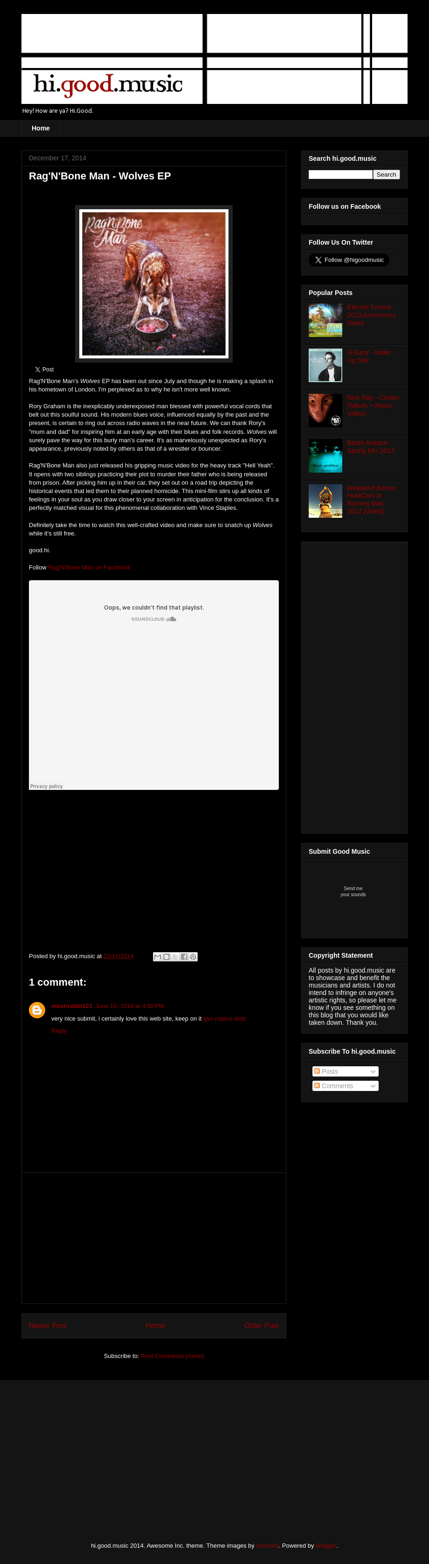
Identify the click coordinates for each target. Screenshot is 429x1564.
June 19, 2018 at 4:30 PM (129, 1005)
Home (41, 128)
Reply (59, 1030)
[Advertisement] (154, 1238)
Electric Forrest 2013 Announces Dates (371, 315)
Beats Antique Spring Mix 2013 (370, 446)
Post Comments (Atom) (172, 1355)
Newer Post (48, 1326)
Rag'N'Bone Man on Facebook (89, 567)
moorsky (267, 1545)
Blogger (326, 1545)
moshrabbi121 (71, 1005)
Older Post (261, 1326)
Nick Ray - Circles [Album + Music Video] (373, 405)
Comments (333, 1086)
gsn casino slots (225, 1018)
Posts (326, 1071)
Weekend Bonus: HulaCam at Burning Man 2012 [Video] (372, 499)
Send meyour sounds (353, 891)
